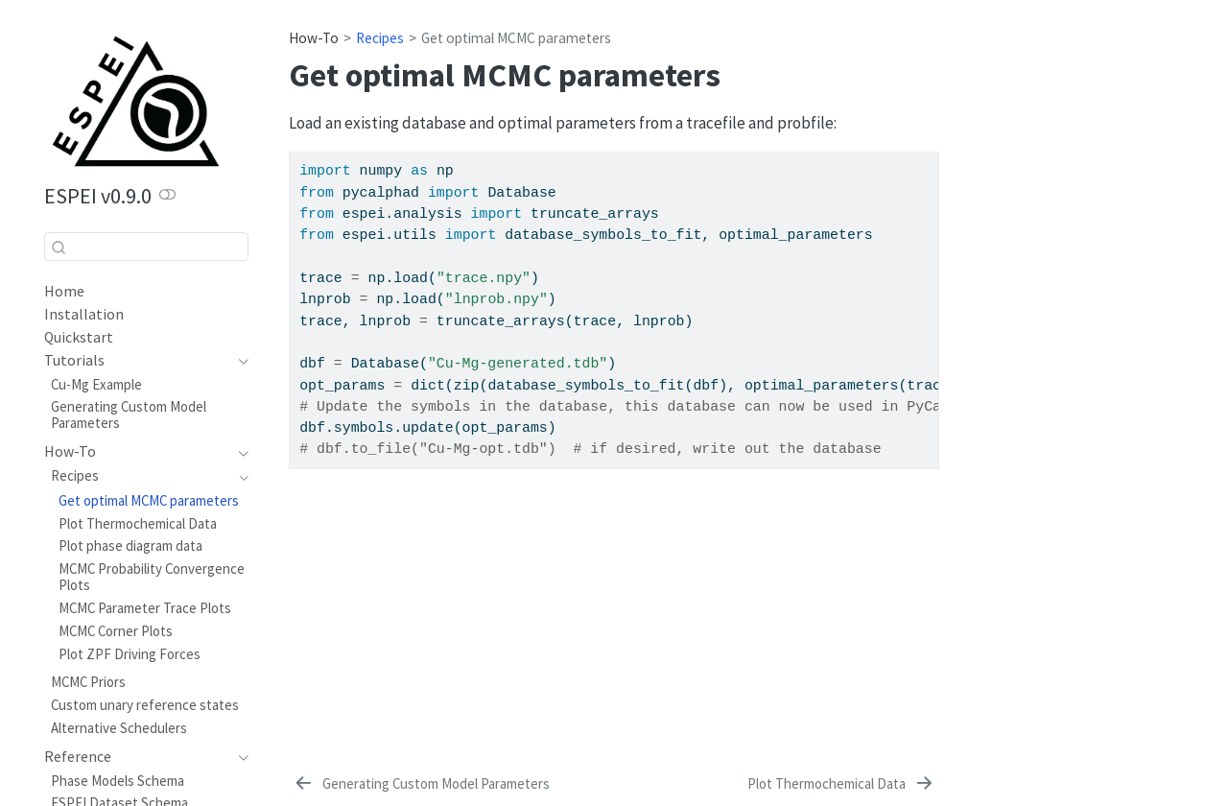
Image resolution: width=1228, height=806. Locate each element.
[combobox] (146, 246)
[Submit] (58, 246)
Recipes (380, 38)
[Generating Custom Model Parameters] (421, 784)
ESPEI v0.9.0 (98, 195)
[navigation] (136, 360)
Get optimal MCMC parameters (516, 38)
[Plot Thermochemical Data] (841, 784)
